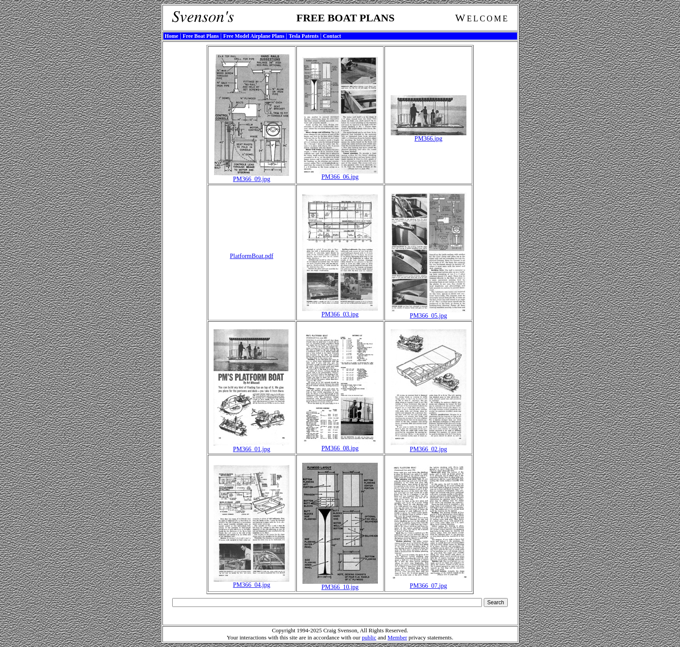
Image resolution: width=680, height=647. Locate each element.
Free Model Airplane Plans (253, 36)
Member (397, 637)
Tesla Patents (304, 36)
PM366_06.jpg (340, 174)
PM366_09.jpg (251, 176)
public (369, 637)
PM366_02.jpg (428, 447)
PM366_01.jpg (251, 447)
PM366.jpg (428, 136)
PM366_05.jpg (428, 313)
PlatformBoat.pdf (252, 256)
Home (171, 36)
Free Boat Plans (200, 36)
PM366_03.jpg (340, 312)
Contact (332, 36)
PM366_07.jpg (428, 583)
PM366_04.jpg (251, 582)
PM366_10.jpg (340, 584)
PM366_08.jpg (340, 446)
